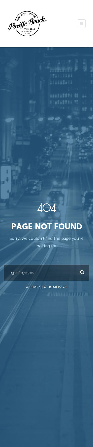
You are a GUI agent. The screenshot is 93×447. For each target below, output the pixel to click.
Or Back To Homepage (46, 287)
